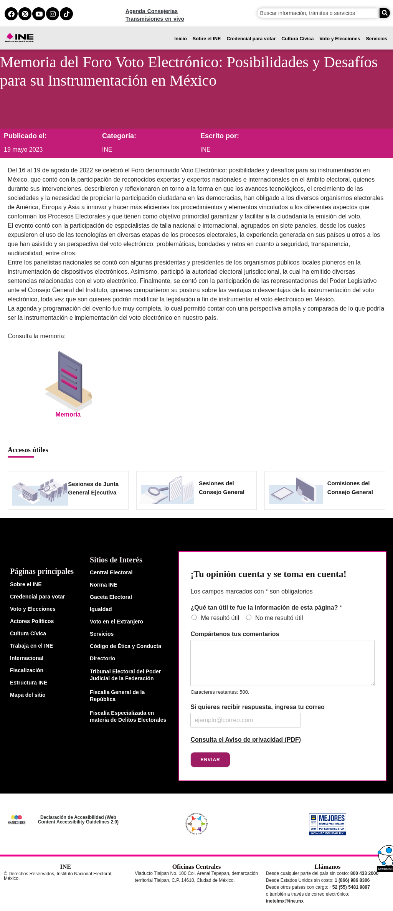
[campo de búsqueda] (318, 13)
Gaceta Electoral (111, 597)
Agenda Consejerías (151, 11)
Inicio (180, 38)
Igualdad (101, 609)
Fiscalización (26, 670)
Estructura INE (28, 683)
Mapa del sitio (28, 695)
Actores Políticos (32, 621)
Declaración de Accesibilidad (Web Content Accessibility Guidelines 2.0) (78, 820)
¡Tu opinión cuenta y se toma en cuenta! (268, 574)
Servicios (376, 38)
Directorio (102, 658)
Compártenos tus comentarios (234, 634)
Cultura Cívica (297, 38)
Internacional (26, 658)
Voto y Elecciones (339, 38)
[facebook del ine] (11, 13)
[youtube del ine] (38, 13)
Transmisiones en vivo (154, 19)
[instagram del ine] (52, 13)
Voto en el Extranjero (116, 621)
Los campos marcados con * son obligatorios (251, 591)
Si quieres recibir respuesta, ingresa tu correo (257, 707)
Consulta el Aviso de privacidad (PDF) (245, 739)
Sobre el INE (207, 38)
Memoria (68, 414)
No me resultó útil (279, 618)
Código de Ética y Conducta (125, 646)
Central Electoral (111, 572)
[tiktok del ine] (66, 13)
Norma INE (103, 585)
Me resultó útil (220, 618)
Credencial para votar (251, 38)
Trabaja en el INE (31, 646)
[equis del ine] (24, 13)
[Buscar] (385, 13)
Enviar (210, 759)
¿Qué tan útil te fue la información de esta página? (266, 607)
